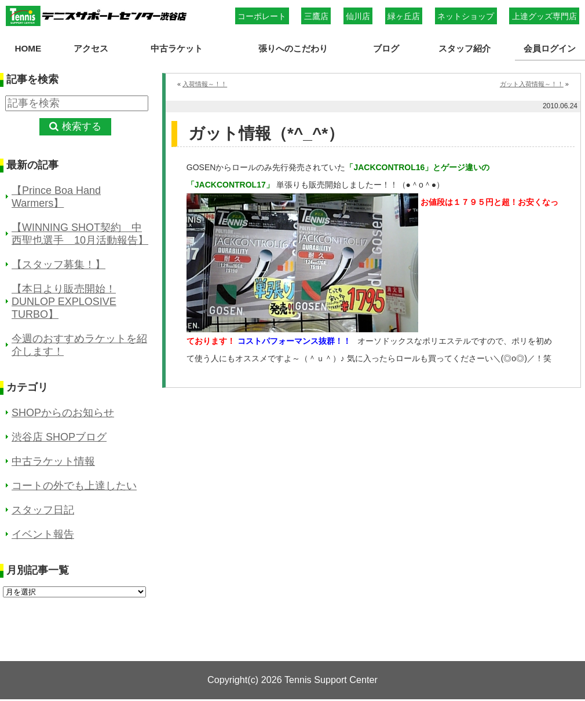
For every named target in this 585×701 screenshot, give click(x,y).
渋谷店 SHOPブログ (59, 437)
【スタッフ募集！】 (58, 264)
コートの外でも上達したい (74, 485)
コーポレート (261, 16)
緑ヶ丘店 (403, 16)
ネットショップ (465, 16)
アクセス (91, 48)
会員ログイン (550, 48)
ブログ (386, 48)
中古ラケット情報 (53, 461)
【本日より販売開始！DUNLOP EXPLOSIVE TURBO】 (64, 301)
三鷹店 (316, 16)
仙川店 (358, 16)
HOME (27, 48)
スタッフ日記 (43, 510)
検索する (81, 126)
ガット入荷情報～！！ (532, 83)
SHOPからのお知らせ (63, 413)
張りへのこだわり (293, 48)
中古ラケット (177, 48)
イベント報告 (43, 534)
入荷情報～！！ (204, 83)
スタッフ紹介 (464, 48)
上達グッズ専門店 (544, 16)
